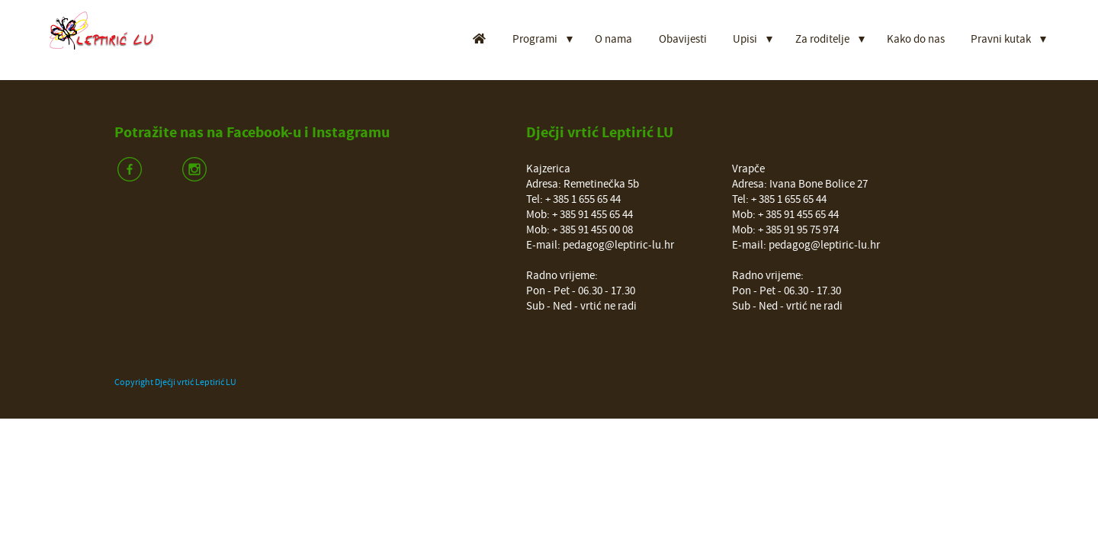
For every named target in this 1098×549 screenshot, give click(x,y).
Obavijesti (683, 39)
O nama (613, 39)
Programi (534, 39)
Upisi (745, 39)
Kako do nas (916, 39)
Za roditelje (822, 39)
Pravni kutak (1001, 39)
